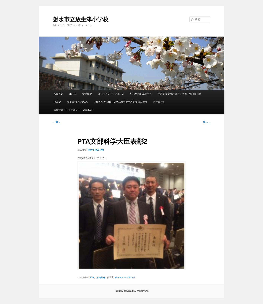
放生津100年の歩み (77, 102)
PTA (92, 277)
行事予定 (58, 94)
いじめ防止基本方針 (141, 94)
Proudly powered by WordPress (131, 291)
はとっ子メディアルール (111, 94)
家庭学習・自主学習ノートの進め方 (73, 110)
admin (118, 277)
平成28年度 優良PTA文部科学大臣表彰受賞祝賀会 (120, 102)
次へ (206, 122)
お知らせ (100, 277)
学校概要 (87, 94)
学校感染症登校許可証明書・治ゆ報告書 (179, 94)
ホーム (73, 94)
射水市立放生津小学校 (80, 19)
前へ (56, 122)
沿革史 (57, 102)
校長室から (159, 102)
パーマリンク (128, 277)
